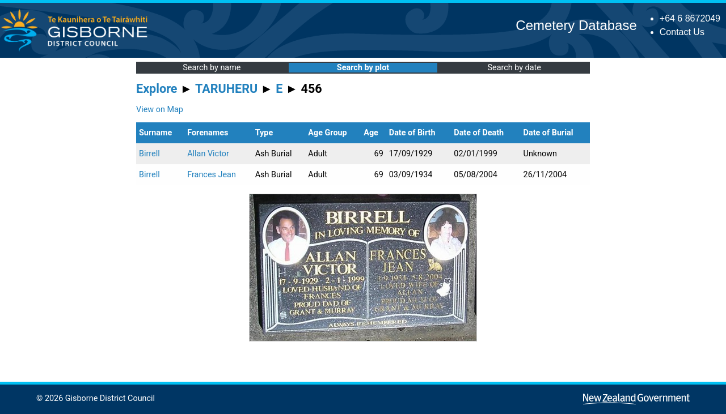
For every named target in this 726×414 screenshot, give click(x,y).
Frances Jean (211, 175)
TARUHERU (226, 89)
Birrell (149, 154)
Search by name (211, 67)
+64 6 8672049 (690, 18)
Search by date (514, 67)
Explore (157, 89)
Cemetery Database (576, 25)
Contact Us (682, 32)
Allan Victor (208, 154)
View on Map (159, 109)
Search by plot (363, 67)
